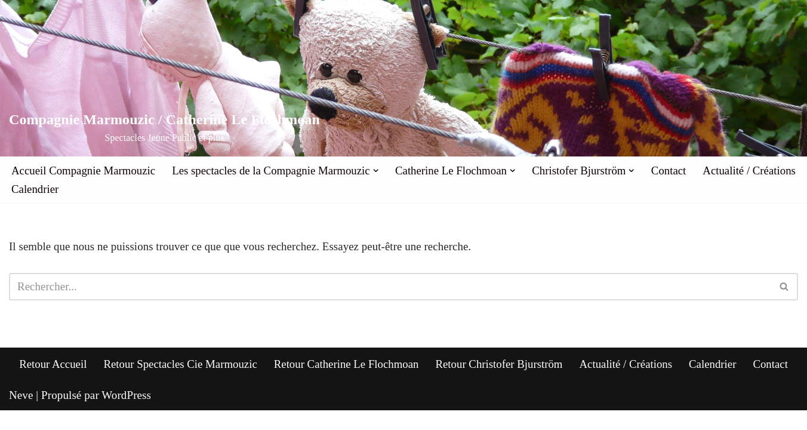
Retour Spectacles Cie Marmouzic (178, 383)
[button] (380, 171)
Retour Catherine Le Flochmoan (346, 383)
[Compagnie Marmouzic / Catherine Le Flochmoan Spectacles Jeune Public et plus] (164, 128)
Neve (21, 414)
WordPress (126, 414)
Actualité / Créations (58, 189)
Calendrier (146, 189)
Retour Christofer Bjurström (500, 383)
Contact (674, 170)
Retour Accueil (50, 383)
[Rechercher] (390, 287)
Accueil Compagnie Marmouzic (84, 170)
